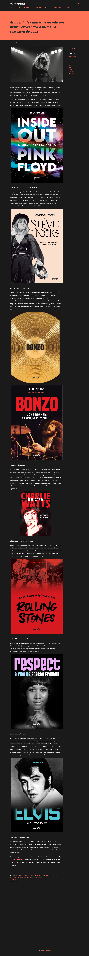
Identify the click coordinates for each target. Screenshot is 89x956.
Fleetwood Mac (72, 62)
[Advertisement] (33, 928)
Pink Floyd (71, 69)
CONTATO (68, 7)
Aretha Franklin (72, 56)
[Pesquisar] (72, 4)
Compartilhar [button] (72, 48)
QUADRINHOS (27, 7)
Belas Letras (71, 58)
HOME (10, 7)
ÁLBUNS (18, 7)
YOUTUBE (47, 7)
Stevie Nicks (71, 73)
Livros (70, 66)
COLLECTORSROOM (17, 4)
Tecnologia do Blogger (44, 950)
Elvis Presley (71, 60)
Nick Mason (71, 67)
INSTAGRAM (38, 7)
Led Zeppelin (71, 64)
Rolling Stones (72, 71)
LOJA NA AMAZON (57, 7)
